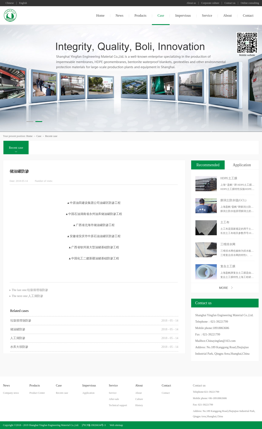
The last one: (30, 290)
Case (38, 136)
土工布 (224, 222)
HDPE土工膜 (228, 178)
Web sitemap (115, 425)
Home (100, 15)
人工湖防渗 (17, 338)
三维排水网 (227, 244)
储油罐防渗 (17, 329)
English (23, 3)
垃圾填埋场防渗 (20, 320)
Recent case (51, 136)
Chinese (10, 3)
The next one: (27, 296)
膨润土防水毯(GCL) (233, 200)
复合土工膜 (227, 266)
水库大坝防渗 (19, 346)
